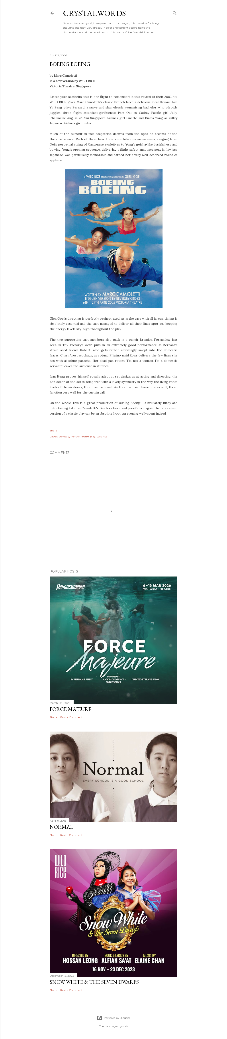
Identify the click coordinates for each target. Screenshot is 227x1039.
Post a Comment (71, 717)
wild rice (102, 436)
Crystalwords (94, 13)
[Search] (174, 12)
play (93, 436)
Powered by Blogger (113, 1018)
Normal (61, 826)
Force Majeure (70, 709)
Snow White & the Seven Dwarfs (94, 981)
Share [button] (53, 430)
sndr (125, 1026)
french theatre (79, 436)
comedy (64, 436)
